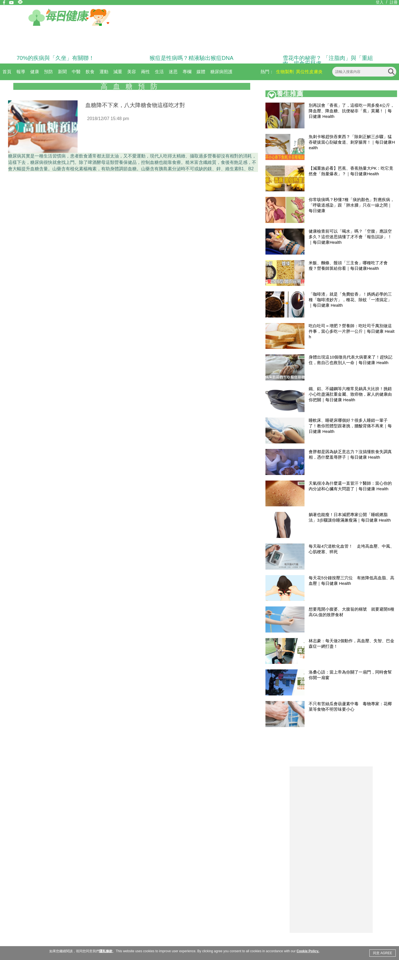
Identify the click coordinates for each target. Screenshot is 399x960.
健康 (34, 71)
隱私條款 (105, 951)
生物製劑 (285, 71)
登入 (379, 2)
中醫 (76, 71)
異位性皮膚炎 (309, 71)
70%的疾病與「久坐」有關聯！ (55, 58)
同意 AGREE (382, 953)
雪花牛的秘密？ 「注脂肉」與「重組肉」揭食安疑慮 (328, 61)
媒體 (200, 71)
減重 (117, 71)
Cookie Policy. (307, 951)
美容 (131, 71)
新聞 (62, 71)
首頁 (6, 71)
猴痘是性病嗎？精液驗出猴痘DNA (191, 58)
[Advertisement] (331, 849)
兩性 (145, 71)
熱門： (267, 71)
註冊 (394, 2)
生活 (159, 71)
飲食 (90, 71)
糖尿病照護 (221, 71)
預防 (48, 71)
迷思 (173, 71)
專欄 (187, 71)
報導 (20, 71)
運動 (103, 71)
